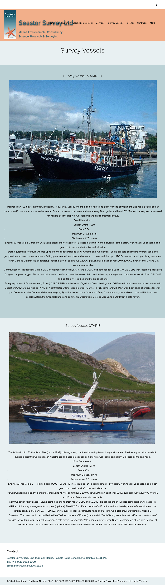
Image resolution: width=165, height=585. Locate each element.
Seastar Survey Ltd (46, 22)
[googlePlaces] (156, 5)
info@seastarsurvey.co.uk (28, 565)
